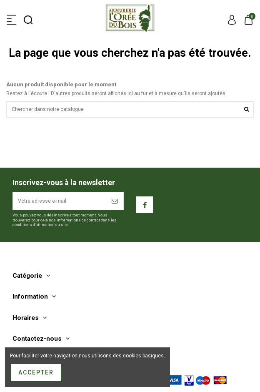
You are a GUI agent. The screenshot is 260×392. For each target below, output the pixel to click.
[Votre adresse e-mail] (60, 201)
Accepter (36, 372)
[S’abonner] (115, 201)
